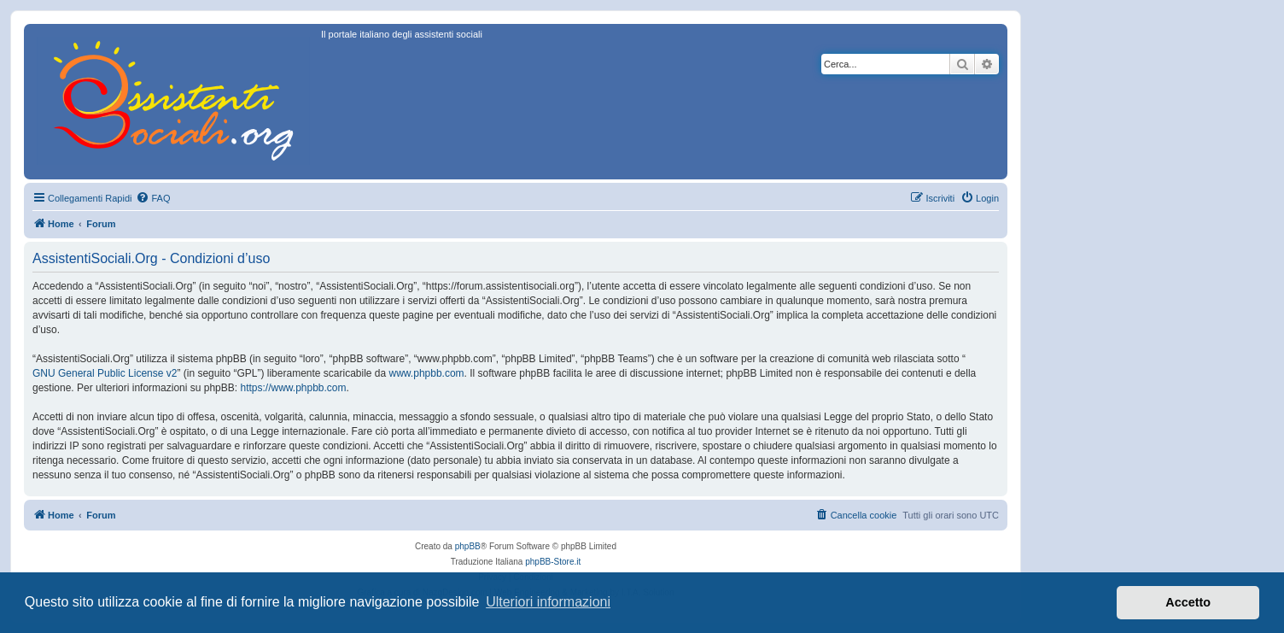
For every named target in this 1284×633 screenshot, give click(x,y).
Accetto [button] (1188, 602)
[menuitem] (153, 198)
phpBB (468, 546)
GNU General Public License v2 (104, 373)
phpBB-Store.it (553, 561)
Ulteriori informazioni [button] (548, 602)
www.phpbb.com (426, 373)
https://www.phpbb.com (293, 388)
